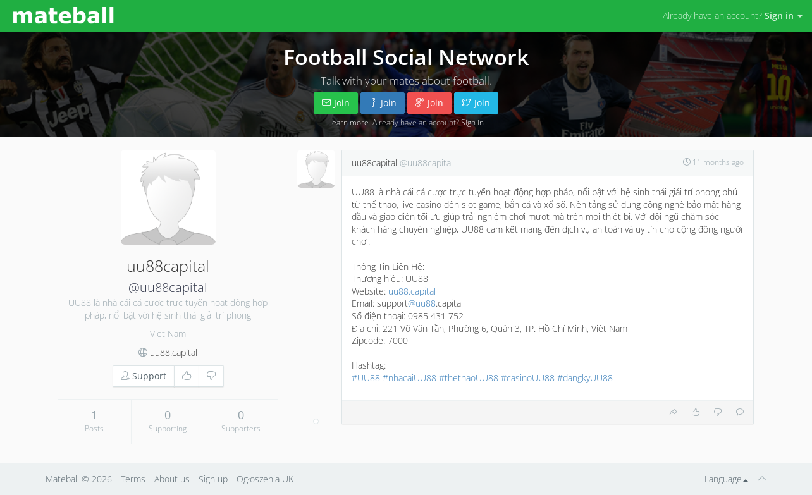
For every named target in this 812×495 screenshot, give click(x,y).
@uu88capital (167, 287)
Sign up (213, 479)
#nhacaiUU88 (409, 378)
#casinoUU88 (528, 378)
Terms (133, 479)
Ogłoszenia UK (265, 479)
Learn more (348, 122)
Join (336, 103)
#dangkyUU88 (585, 378)
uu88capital (374, 163)
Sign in (472, 122)
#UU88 (366, 378)
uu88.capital (173, 352)
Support (143, 376)
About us (172, 479)
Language (726, 479)
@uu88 (422, 303)
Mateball (62, 479)
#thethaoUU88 (468, 378)
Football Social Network (406, 56)
